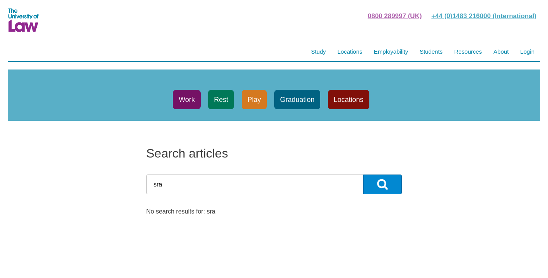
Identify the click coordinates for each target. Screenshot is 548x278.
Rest (221, 99)
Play (254, 99)
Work (187, 99)
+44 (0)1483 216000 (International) (483, 16)
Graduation (297, 99)
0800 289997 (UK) (395, 16)
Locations (349, 99)
